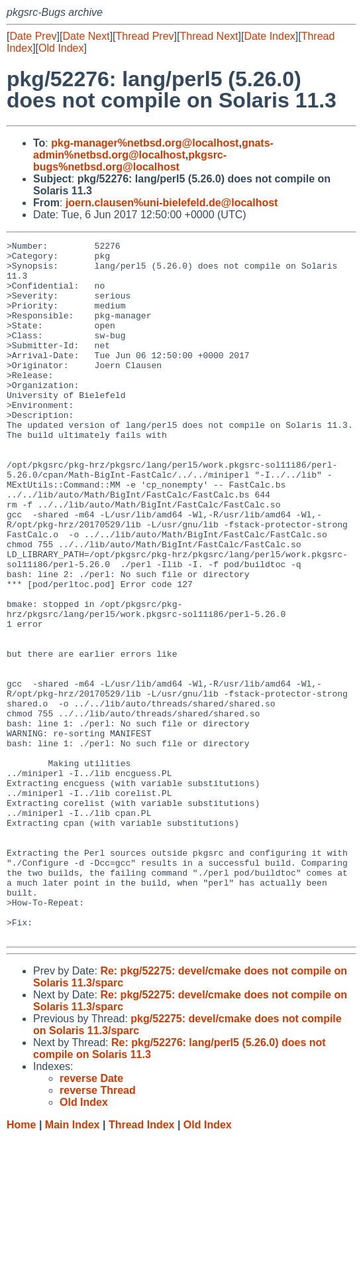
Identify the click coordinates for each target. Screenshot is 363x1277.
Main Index (72, 1264)
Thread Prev (145, 36)
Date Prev (32, 36)
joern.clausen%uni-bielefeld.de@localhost (172, 202)
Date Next (85, 36)
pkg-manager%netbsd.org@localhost (144, 143)
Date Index (269, 36)
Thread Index (142, 1264)
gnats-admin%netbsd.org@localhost (153, 149)
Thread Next (209, 36)
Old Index (60, 48)
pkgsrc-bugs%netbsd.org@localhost (130, 160)
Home (21, 1264)
